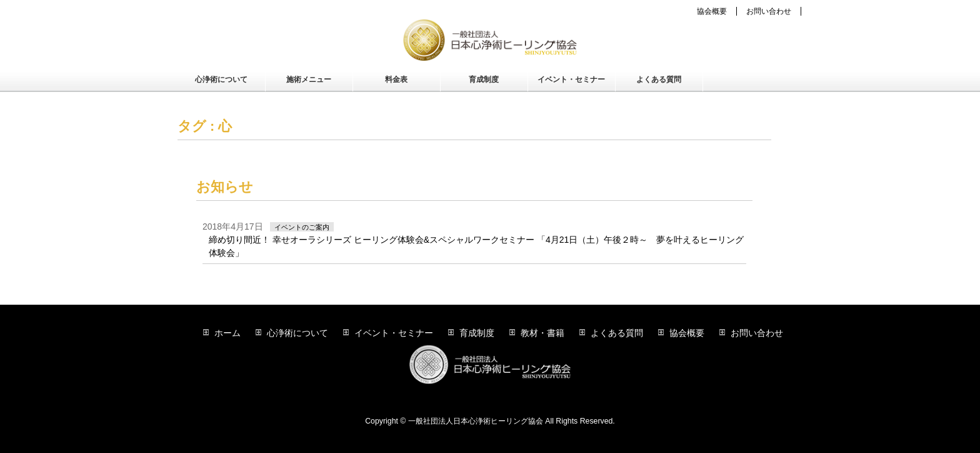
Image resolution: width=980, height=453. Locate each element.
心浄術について (297, 333)
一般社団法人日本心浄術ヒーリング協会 (475, 421)
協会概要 (712, 11)
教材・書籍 (542, 333)
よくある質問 (617, 333)
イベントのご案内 (301, 227)
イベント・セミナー (393, 333)
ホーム (227, 333)
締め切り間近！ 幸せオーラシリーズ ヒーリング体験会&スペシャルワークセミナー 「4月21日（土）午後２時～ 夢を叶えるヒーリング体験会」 (476, 246)
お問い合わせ (768, 11)
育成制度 (476, 333)
